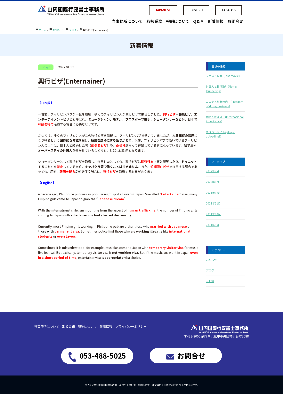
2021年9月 (212, 225)
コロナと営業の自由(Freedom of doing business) (224, 104)
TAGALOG (229, 10)
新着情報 (215, 21)
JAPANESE (163, 10)
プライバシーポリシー (131, 326)
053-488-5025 (97, 356)
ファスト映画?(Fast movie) (223, 76)
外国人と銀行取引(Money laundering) (221, 89)
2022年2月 (212, 171)
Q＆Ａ (198, 21)
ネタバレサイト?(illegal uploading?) (220, 134)
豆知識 (210, 281)
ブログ (210, 270)
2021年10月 (213, 214)
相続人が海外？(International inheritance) (225, 119)
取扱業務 (154, 21)
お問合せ (235, 21)
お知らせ (211, 260)
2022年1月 (212, 182)
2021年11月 (213, 203)
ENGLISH (196, 10)
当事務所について (127, 21)
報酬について (177, 21)
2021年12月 (213, 193)
